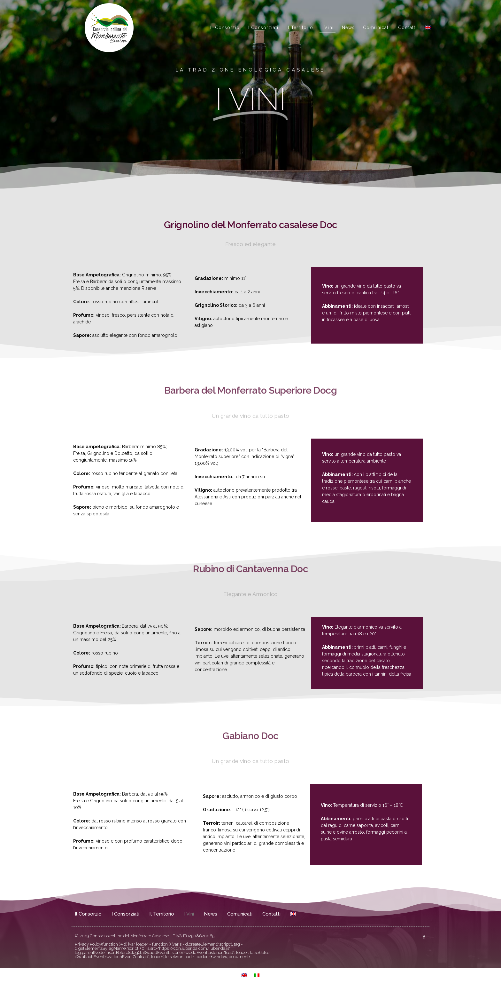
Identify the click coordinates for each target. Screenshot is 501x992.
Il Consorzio (225, 27)
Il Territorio (300, 27)
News (348, 27)
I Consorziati (263, 27)
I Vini (327, 27)
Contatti (407, 27)
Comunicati (376, 27)
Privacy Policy (88, 944)
